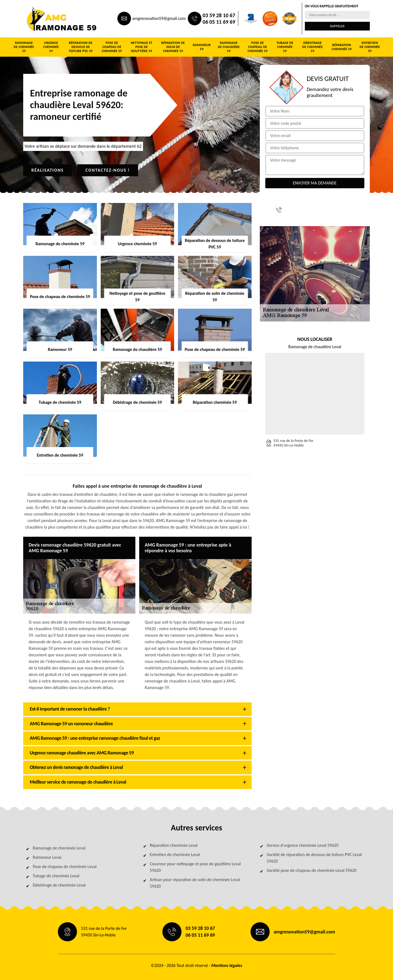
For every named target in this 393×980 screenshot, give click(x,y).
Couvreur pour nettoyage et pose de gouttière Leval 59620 (195, 867)
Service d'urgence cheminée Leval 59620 (302, 845)
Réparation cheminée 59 (342, 47)
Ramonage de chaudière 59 (229, 47)
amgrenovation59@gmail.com (159, 18)
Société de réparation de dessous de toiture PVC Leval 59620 (314, 858)
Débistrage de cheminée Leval (59, 885)
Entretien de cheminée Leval (175, 854)
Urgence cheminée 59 (51, 47)
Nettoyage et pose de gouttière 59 (142, 47)
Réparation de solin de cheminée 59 (173, 47)
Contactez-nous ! (107, 170)
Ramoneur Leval (47, 857)
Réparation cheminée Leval (174, 845)
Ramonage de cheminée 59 (24, 47)
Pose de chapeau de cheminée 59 (112, 47)
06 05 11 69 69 (219, 22)
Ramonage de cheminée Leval (59, 848)
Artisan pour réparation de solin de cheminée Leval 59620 (195, 883)
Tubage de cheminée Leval (56, 875)
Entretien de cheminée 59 (370, 47)
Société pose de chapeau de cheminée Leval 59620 (311, 870)
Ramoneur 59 (202, 47)
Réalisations (47, 170)
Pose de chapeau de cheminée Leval (65, 866)
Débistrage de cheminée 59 (312, 47)
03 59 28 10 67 (219, 15)
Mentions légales (226, 965)
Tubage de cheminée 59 (284, 47)
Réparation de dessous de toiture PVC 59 (81, 47)
